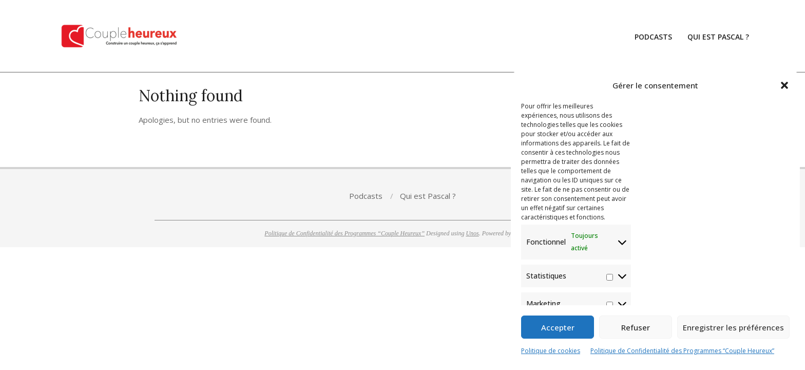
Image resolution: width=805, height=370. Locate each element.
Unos (472, 233)
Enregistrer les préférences (733, 327)
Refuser (635, 327)
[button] (784, 85)
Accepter (557, 327)
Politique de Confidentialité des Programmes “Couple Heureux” (682, 350)
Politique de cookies (550, 350)
